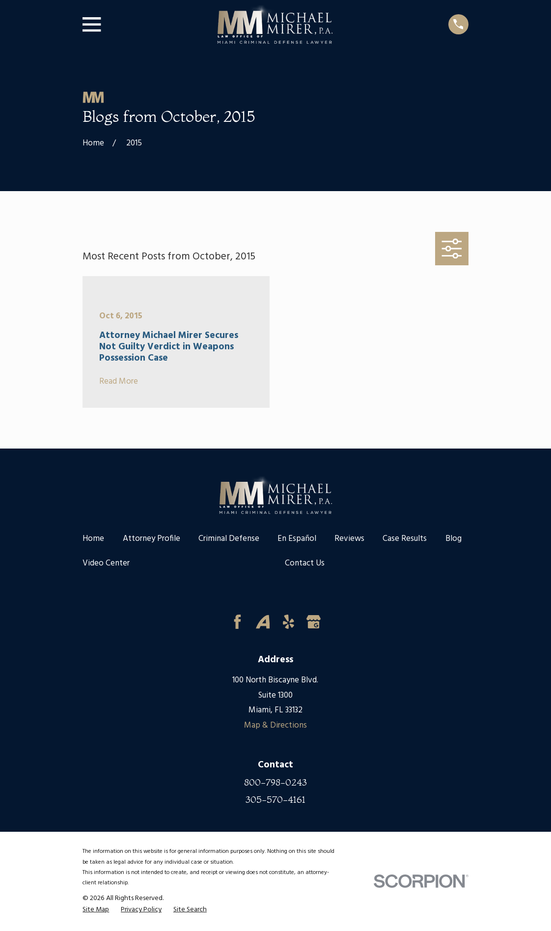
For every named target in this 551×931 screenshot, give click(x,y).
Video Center (106, 563)
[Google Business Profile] (313, 622)
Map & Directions (275, 725)
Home (93, 538)
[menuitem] (96, 910)
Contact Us (305, 563)
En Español (296, 538)
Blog (453, 538)
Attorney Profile (151, 538)
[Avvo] (263, 622)
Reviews (349, 538)
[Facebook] (237, 622)
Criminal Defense (228, 538)
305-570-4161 (275, 799)
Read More (118, 382)
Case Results (405, 538)
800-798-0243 (275, 782)
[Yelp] (288, 622)
